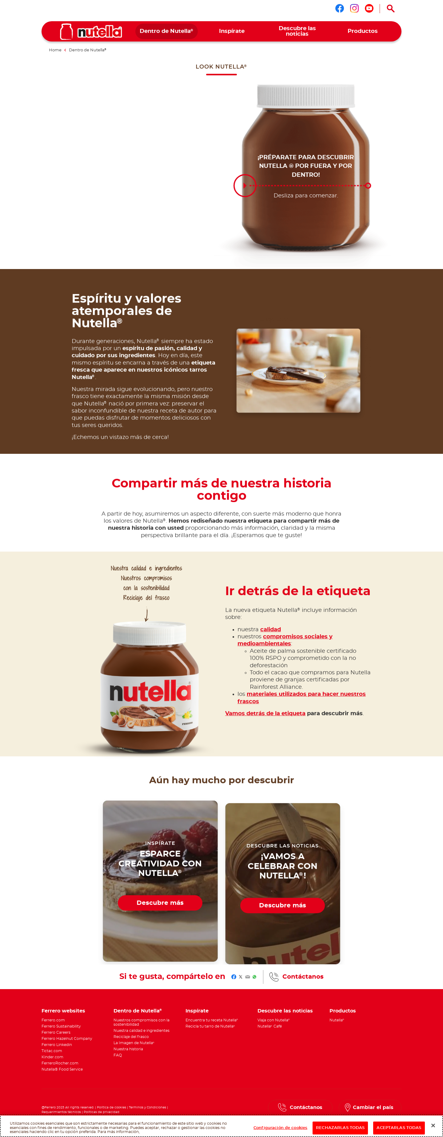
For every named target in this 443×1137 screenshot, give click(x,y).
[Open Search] (390, 8)
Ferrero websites (63, 1011)
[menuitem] (166, 31)
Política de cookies (111, 1107)
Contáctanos (303, 977)
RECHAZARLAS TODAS (340, 1128)
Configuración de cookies (280, 1128)
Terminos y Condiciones (147, 1107)
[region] (221, 1126)
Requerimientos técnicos (61, 1112)
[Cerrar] (433, 1125)
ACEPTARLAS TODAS (399, 1128)
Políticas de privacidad (101, 1112)
